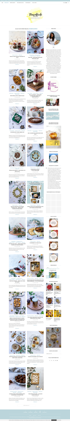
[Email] (66, 2)
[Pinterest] (35, 412)
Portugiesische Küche (20, 2)
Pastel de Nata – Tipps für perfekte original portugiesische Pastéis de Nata (57, 293)
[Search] (68, 2)
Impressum (39, 415)
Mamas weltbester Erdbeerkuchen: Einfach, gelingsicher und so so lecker (49, 293)
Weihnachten (7, 2)
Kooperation (10, 0)
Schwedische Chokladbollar (17, 132)
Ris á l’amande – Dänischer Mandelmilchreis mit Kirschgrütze (35, 95)
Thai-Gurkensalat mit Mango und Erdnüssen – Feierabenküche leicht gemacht (57, 319)
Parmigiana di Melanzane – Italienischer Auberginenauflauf (49, 306)
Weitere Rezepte (27, 2)
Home (2, 2)
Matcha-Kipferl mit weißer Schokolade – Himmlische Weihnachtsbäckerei (17, 207)
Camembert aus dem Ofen (35, 242)
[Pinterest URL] (48, 197)
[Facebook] (63, 2)
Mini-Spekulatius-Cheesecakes (17, 95)
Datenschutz (34, 415)
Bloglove (14, 0)
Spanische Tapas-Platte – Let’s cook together (49, 318)
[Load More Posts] (26, 405)
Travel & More (34, 2)
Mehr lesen (17, 64)
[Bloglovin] (67, 2)
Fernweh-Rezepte (12, 2)
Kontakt (6, 0)
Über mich (2, 0)
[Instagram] (64, 2)
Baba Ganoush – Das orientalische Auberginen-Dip (57, 306)
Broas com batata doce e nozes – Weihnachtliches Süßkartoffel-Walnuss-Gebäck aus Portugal (17, 319)
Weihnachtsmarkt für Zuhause (35, 356)
